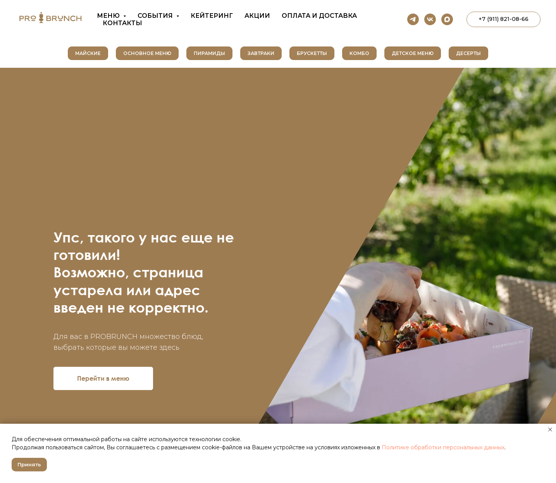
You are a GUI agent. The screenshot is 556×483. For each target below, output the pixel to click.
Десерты (468, 53)
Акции (257, 15)
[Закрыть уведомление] (550, 429)
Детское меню (413, 53)
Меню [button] (109, 15)
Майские (88, 53)
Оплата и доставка (319, 15)
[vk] (430, 19)
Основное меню (147, 53)
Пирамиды (209, 53)
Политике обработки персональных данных (443, 447)
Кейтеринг (212, 15)
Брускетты (312, 53)
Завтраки (261, 53)
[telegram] (413, 19)
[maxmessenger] (447, 19)
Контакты (122, 23)
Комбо (359, 53)
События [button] (156, 15)
